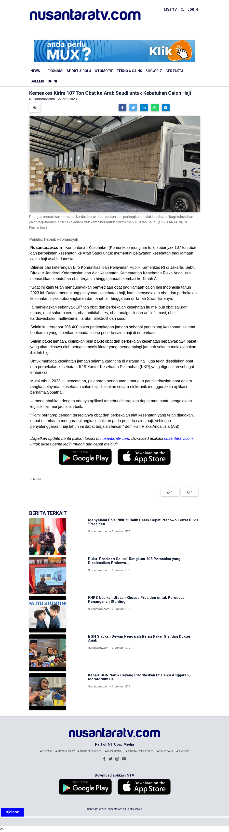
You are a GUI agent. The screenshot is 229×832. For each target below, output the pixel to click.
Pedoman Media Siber (139, 751)
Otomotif (104, 71)
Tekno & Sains (129, 71)
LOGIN (193, 10)
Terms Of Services (89, 751)
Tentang (46, 751)
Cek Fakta (174, 71)
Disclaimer (113, 751)
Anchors (182, 751)
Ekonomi (55, 71)
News (35, 71)
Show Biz (154, 71)
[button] (122, 107)
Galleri (37, 81)
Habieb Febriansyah (61, 239)
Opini (52, 81)
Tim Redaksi (165, 751)
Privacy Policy (65, 751)
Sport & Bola (79, 71)
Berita (37, 479)
